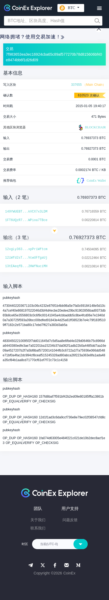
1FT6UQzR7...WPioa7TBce (26, 220)
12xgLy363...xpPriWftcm (26, 249)
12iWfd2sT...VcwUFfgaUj (26, 258)
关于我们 (37, 520)
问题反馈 (70, 520)
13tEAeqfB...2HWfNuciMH (26, 266)
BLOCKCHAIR (91, 127)
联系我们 (37, 528)
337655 (76, 85)
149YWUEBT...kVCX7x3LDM (26, 212)
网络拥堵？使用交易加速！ (32, 36)
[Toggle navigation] (99, 8)
